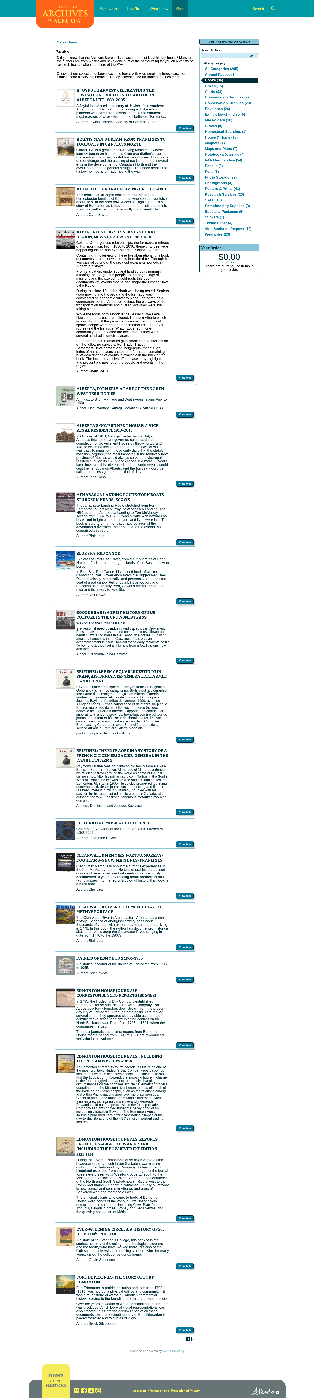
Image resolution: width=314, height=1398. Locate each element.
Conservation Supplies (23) (228, 103)
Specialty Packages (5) (224, 212)
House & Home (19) (221, 137)
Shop (180, 8)
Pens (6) (212, 172)
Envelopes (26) (217, 109)
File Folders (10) (218, 120)
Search (264, 8)
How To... (134, 8)
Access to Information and (151, 1390)
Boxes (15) (214, 86)
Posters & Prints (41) (222, 189)
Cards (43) (213, 92)
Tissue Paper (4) (218, 223)
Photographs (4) (218, 183)
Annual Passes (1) (220, 75)
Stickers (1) (214, 217)
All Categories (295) (221, 69)
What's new (159, 8)
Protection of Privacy (185, 1390)
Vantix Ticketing (173, 1351)
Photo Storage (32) (221, 177)
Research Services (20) (224, 194)
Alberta (264, 1391)
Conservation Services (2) (227, 97)
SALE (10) (213, 200)
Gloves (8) (213, 126)
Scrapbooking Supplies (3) (227, 206)
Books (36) (214, 80)
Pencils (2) (214, 166)
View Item (185, 128)
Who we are (109, 8)
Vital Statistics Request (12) (228, 229)
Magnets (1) (215, 143)
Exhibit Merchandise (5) (225, 114)
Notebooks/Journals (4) (225, 154)
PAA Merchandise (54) (223, 160)
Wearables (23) (217, 234)
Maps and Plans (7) (221, 149)
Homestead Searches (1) (225, 132)
